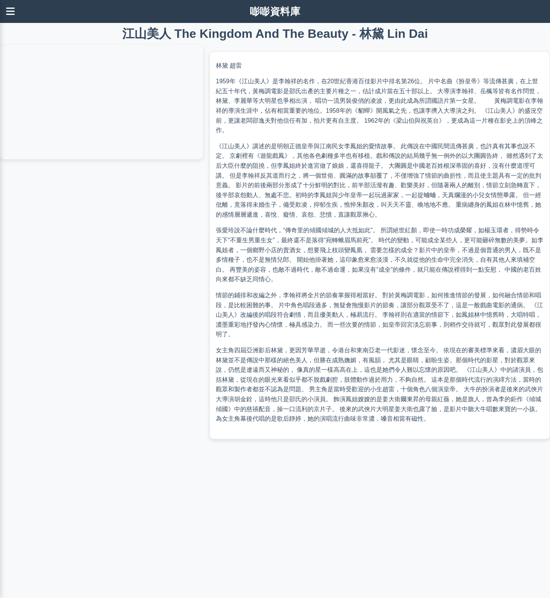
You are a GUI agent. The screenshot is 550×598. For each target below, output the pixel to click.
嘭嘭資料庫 (275, 11)
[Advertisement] (229, 541)
